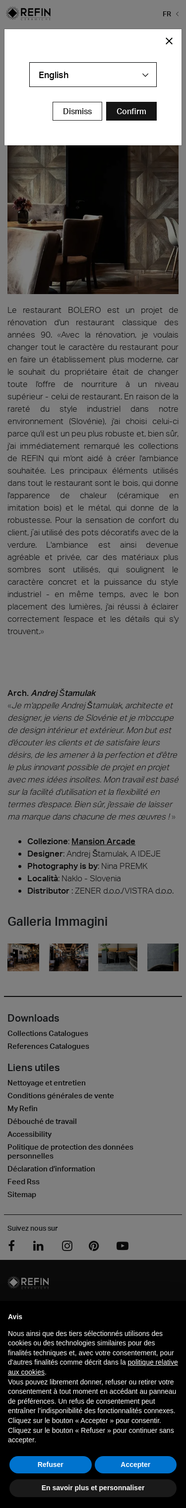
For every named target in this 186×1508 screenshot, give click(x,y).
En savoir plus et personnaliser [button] (93, 1488)
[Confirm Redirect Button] (131, 111)
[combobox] (93, 74)
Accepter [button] (135, 1464)
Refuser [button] (50, 1464)
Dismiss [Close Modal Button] (77, 111)
